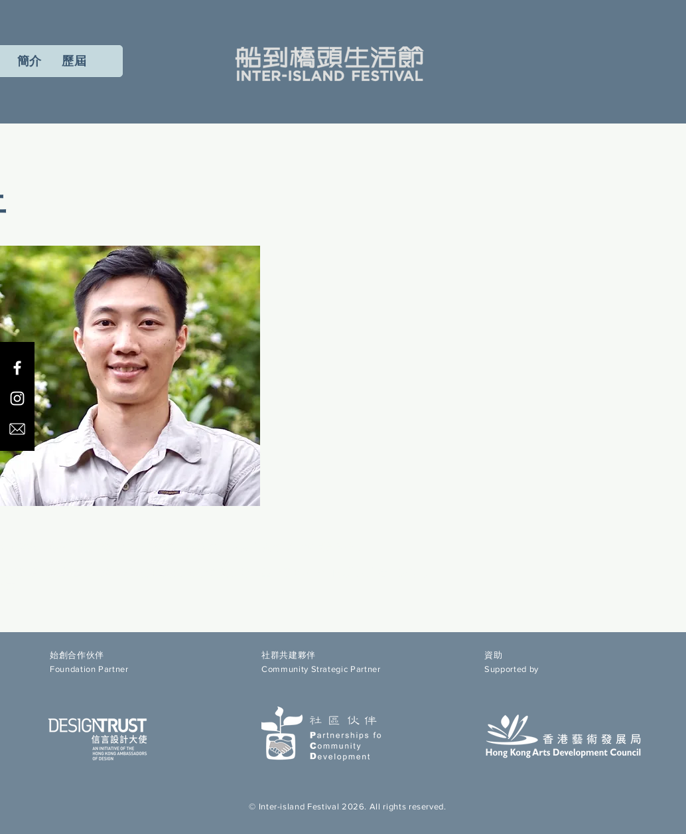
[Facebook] (17, 368)
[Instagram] (17, 398)
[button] (74, 61)
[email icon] (17, 429)
